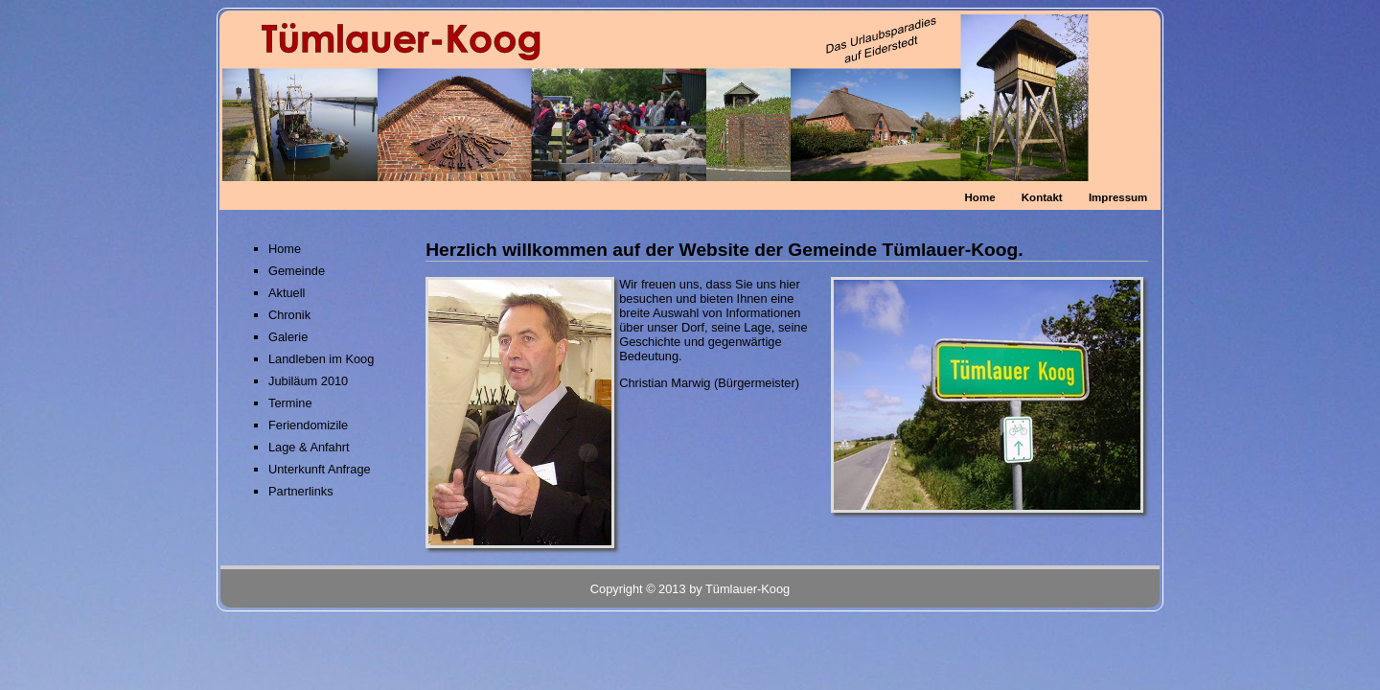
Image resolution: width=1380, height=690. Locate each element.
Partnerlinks (301, 491)
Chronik (289, 315)
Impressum (1118, 197)
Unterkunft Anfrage (319, 469)
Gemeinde (296, 271)
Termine (290, 403)
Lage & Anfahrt (309, 447)
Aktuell (286, 293)
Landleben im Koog (321, 359)
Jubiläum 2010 (308, 381)
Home (980, 197)
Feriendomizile (308, 425)
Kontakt (1042, 197)
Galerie (288, 337)
